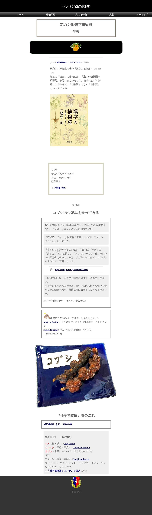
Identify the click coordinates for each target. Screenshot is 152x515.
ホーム (20, 14)
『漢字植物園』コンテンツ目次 (67, 62)
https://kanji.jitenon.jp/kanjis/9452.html (71, 270)
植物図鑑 (50, 14)
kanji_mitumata (81, 447)
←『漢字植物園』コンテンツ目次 (63, 470)
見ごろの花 (81, 14)
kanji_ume (69, 443)
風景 (111, 14)
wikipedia (59, 187)
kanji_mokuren (81, 459)
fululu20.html (50, 329)
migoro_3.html (51, 322)
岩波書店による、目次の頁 (58, 424)
